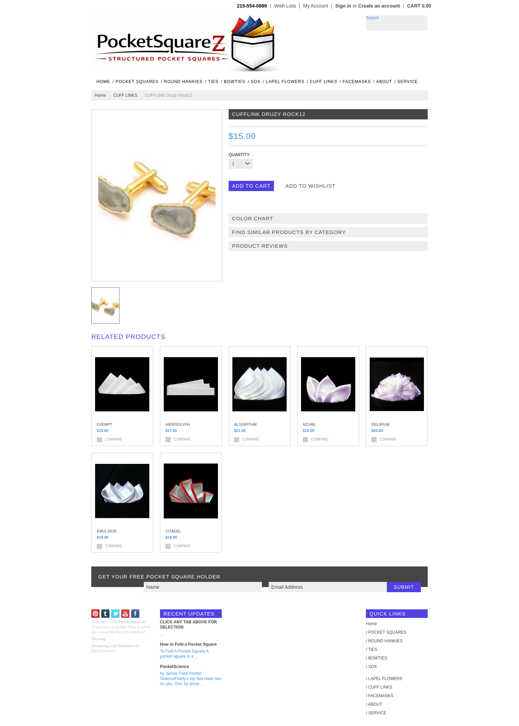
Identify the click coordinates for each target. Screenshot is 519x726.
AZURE (309, 424)
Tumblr (105, 613)
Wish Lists (285, 6)
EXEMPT (104, 424)
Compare (113, 439)
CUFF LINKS (125, 95)
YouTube (125, 613)
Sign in (343, 6)
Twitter (115, 613)
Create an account (379, 6)
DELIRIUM (380, 424)
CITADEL (173, 531)
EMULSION (106, 531)
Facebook (135, 613)
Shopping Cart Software (112, 646)
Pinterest (95, 613)
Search (372, 17)
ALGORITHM (245, 424)
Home (100, 95)
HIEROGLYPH (177, 424)
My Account (315, 6)
